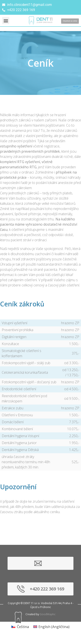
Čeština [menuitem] (23, 626)
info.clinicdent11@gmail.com (40, 563)
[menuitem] (20, 626)
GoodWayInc (48, 614)
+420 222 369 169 (47, 589)
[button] (5, 20)
